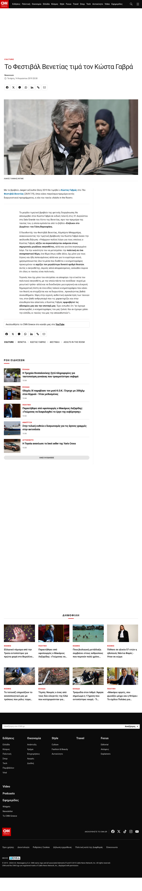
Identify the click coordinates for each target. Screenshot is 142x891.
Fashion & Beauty (60, 749)
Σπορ (82, 4)
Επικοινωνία (112, 847)
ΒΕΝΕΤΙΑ (22, 342)
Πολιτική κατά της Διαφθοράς (89, 847)
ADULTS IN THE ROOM (74, 342)
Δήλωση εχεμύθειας (62, 847)
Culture (55, 744)
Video (107, 4)
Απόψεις (105, 749)
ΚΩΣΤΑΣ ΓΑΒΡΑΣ (38, 342)
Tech (88, 4)
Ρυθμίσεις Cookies (41, 847)
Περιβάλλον (8, 768)
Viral (5, 772)
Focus (68, 4)
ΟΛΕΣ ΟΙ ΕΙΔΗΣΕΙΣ (46, 458)
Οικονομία (36, 4)
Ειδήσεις (16, 4)
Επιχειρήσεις (33, 754)
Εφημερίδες (117, 4)
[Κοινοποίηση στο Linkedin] (32, 87)
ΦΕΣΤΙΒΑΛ (55, 342)
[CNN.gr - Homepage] (4, 4)
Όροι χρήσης (8, 847)
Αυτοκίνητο (97, 4)
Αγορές (30, 758)
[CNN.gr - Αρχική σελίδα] (6, 832)
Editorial (104, 744)
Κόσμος (54, 4)
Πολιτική (26, 4)
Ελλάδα (46, 4)
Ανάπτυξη (31, 744)
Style (62, 4)
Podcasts (9, 793)
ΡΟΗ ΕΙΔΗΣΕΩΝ (14, 360)
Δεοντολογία (23, 847)
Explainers (106, 754)
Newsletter (8, 811)
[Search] (131, 726)
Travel (75, 4)
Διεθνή (30, 763)
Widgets (6, 806)
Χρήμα (30, 749)
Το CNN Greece (10, 816)
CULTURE (9, 59)
